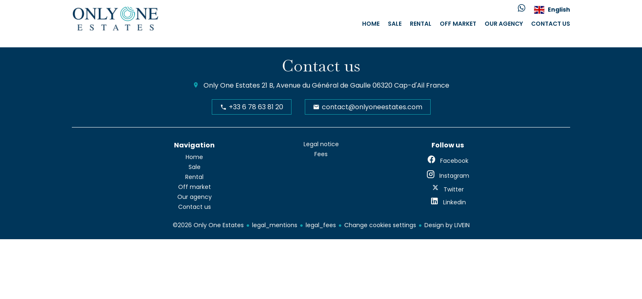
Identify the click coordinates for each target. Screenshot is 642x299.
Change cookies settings (380, 225)
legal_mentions (274, 225)
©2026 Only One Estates (208, 225)
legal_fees (321, 225)
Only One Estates (231, 85)
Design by (447, 225)
